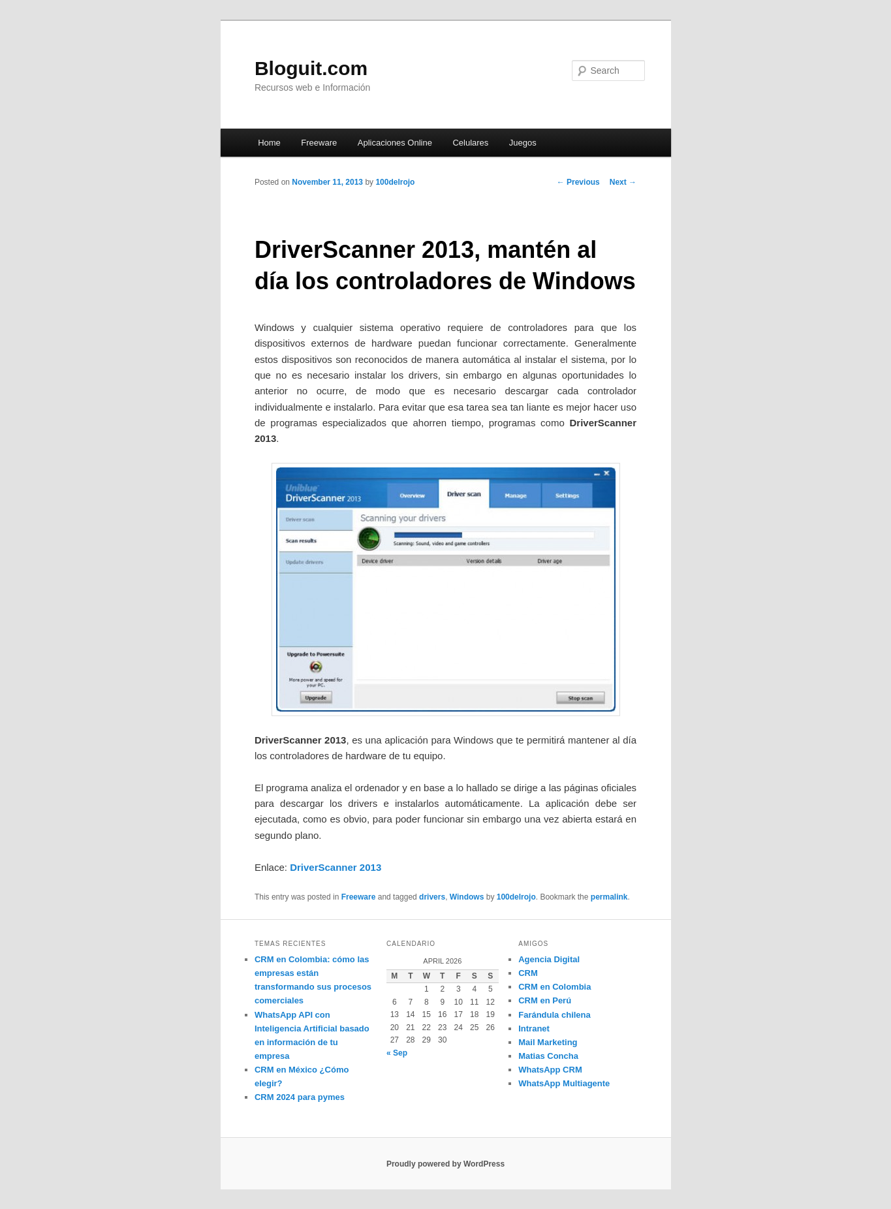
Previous (578, 182)
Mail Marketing (547, 1042)
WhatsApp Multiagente (564, 1083)
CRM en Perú (544, 1000)
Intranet (534, 1028)
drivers (432, 897)
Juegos (523, 143)
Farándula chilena (554, 1015)
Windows (467, 897)
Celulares (470, 143)
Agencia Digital (549, 959)
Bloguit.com (311, 68)
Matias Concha (548, 1056)
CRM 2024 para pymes (300, 1097)
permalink (609, 897)
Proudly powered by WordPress (445, 1164)
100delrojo (394, 182)
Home (269, 143)
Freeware (319, 143)
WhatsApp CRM (550, 1070)
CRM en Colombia (554, 987)
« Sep (396, 1053)
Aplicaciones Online (395, 143)
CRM (528, 973)
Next (623, 182)
